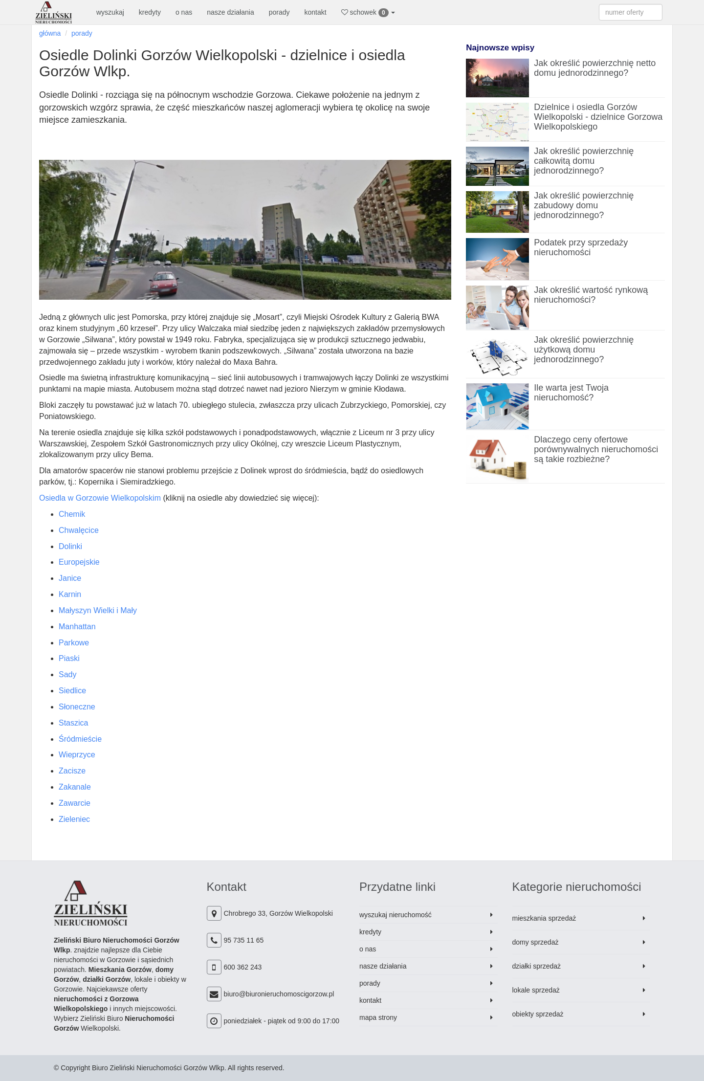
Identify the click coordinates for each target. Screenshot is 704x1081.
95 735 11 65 (244, 940)
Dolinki (70, 546)
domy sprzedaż (535, 942)
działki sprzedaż (536, 966)
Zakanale (75, 787)
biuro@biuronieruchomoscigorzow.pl (279, 994)
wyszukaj (110, 12)
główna (50, 33)
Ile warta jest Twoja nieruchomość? (571, 392)
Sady (67, 674)
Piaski (69, 658)
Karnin (70, 594)
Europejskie (79, 562)
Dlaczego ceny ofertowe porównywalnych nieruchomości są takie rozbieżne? (596, 449)
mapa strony (378, 1017)
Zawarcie (74, 803)
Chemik (72, 514)
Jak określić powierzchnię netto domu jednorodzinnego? (595, 68)
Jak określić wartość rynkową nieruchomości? (591, 295)
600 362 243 (243, 967)
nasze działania (230, 12)
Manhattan (77, 626)
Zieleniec (74, 819)
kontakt (316, 12)
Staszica (73, 723)
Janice (70, 578)
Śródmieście (80, 739)
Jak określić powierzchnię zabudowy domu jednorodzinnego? (584, 205)
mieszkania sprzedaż (544, 918)
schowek (368, 12)
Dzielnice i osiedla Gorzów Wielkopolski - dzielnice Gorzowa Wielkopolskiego (598, 117)
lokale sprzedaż (536, 990)
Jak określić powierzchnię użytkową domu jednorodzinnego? (584, 349)
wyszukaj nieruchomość (395, 915)
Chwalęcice (79, 530)
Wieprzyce (77, 754)
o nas (184, 12)
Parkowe (74, 643)
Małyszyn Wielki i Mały (98, 610)
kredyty (150, 12)
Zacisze (72, 771)
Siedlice (72, 690)
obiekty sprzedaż (538, 1014)
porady (279, 12)
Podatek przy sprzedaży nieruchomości (581, 247)
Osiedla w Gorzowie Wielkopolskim (100, 498)
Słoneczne (77, 707)
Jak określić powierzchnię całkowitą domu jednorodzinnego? (584, 161)
